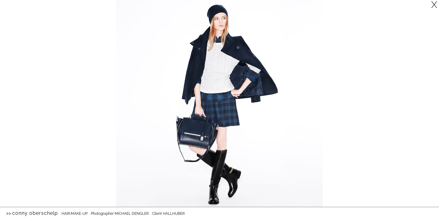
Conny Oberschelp (35, 213)
